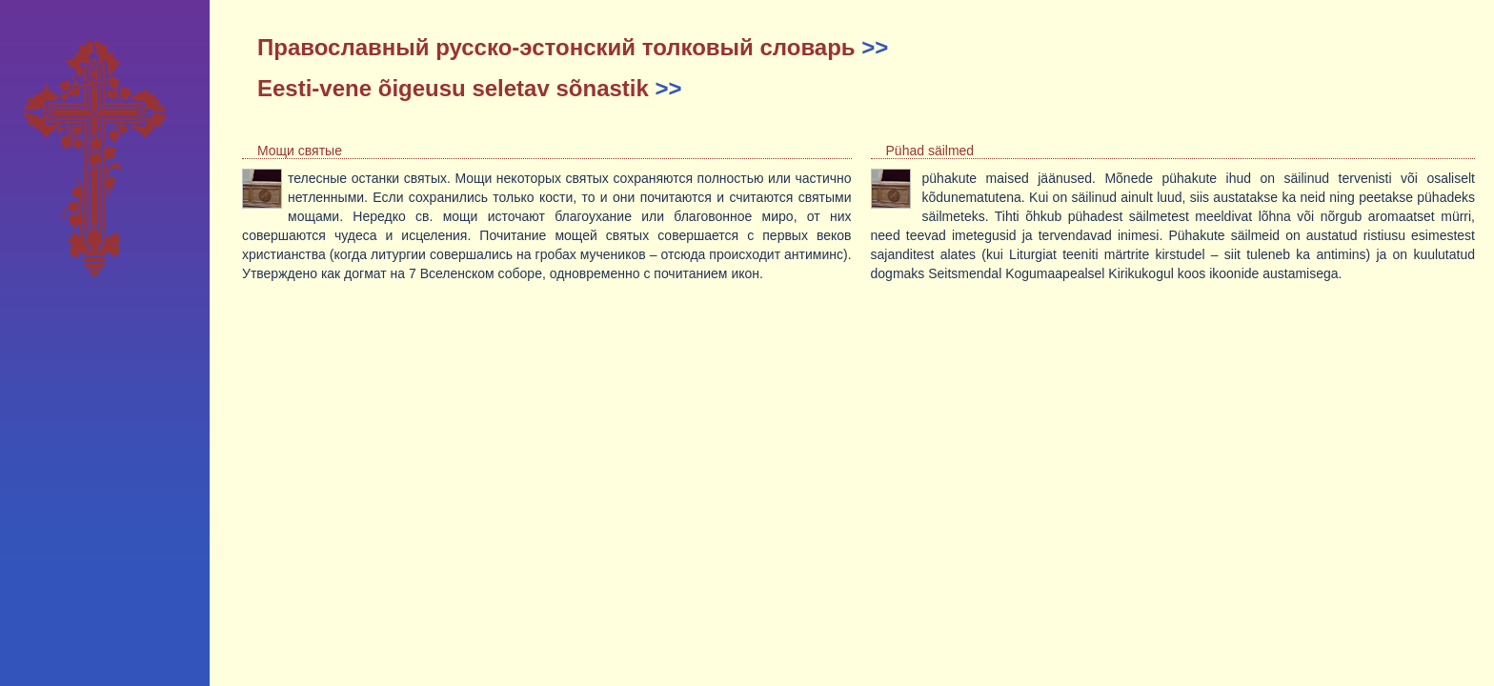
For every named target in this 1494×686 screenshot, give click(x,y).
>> (874, 47)
